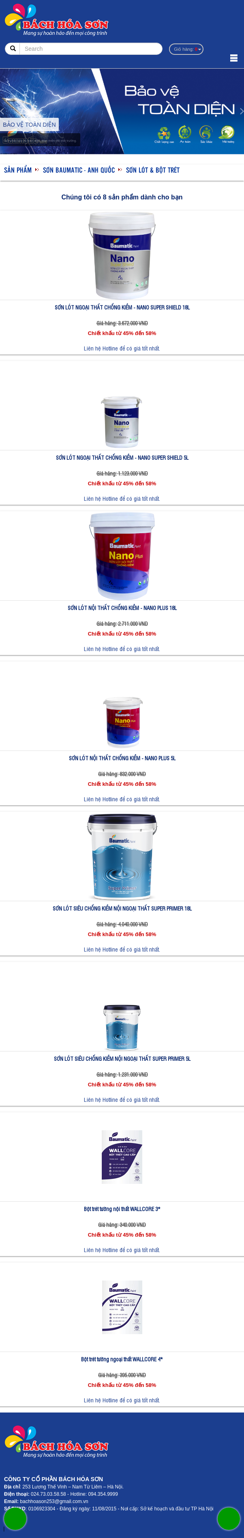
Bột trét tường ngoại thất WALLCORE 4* (122, 1359)
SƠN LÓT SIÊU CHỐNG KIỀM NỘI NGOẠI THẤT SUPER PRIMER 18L (122, 908)
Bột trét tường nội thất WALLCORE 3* (122, 1208)
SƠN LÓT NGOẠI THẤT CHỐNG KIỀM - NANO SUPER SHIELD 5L (122, 457)
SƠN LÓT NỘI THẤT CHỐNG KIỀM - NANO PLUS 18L (122, 607)
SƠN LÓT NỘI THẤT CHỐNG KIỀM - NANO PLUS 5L (122, 758)
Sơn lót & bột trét (153, 170)
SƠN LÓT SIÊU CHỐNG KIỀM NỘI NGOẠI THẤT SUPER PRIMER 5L (122, 1058)
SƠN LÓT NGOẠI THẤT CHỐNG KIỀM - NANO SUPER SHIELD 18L (122, 307)
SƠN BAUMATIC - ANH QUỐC (79, 170)
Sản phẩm (18, 170)
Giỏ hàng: (185, 49)
